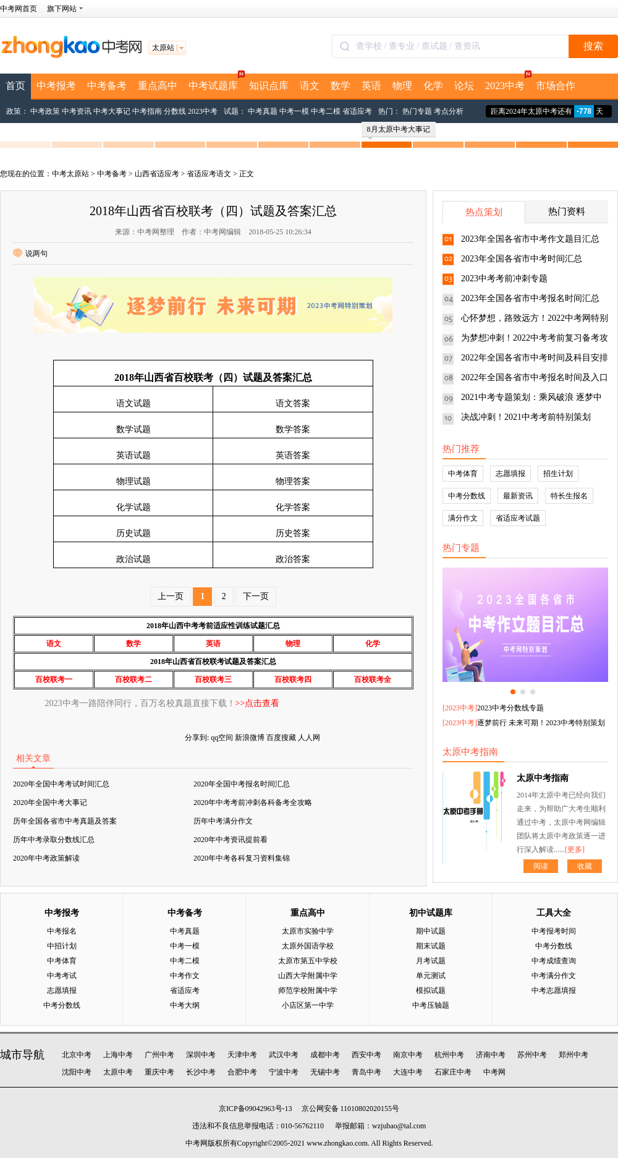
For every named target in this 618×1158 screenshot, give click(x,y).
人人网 (309, 737)
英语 (371, 85)
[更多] (575, 849)
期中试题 (431, 931)
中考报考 (56, 85)
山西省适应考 (157, 173)
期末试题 (431, 946)
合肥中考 (242, 1072)
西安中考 (366, 1054)
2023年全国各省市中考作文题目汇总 (530, 239)
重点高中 (157, 85)
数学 (340, 85)
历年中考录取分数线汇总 (54, 839)
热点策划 (483, 212)
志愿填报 (510, 473)
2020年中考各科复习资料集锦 (241, 858)
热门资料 (566, 211)
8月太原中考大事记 (398, 131)
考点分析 (449, 111)
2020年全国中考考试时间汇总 (61, 784)
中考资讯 (76, 111)
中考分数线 (466, 496)
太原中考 (118, 1072)
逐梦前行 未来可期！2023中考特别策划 (541, 722)
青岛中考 (366, 1072)
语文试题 (133, 403)
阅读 (540, 866)
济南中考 (491, 1054)
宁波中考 (283, 1072)
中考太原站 (70, 173)
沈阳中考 (76, 1072)
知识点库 (269, 85)
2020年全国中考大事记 (50, 802)
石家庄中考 (453, 1072)
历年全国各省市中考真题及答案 (65, 821)
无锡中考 (325, 1072)
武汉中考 (283, 1054)
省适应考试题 (518, 518)
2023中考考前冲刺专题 (504, 278)
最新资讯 (518, 496)
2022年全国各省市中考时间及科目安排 (534, 357)
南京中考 (408, 1054)
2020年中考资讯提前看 (230, 839)
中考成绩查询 (553, 960)
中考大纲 (185, 1005)
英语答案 (293, 455)
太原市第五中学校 (307, 960)
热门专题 (417, 111)
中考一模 (294, 111)
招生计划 (558, 473)
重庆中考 (159, 1072)
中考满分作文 (553, 975)
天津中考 (242, 1054)
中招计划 (62, 946)
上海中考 (118, 1054)
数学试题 (133, 429)
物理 (402, 85)
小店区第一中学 (308, 1005)
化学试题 (133, 507)
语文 (310, 85)
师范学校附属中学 (307, 990)
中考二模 (326, 111)
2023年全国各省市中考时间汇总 (521, 258)
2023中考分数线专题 (510, 708)
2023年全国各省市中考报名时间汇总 (530, 298)
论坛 (464, 85)
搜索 (593, 46)
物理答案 (293, 481)
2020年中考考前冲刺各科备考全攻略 (252, 802)
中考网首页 (18, 8)
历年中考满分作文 (223, 821)
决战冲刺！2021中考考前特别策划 (526, 417)
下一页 (256, 596)
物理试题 (133, 481)
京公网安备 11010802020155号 (351, 1108)
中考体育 (463, 473)
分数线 (175, 111)
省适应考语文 (209, 173)
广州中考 (159, 1054)
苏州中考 (532, 1054)
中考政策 (45, 111)
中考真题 (262, 111)
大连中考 (408, 1072)
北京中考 (76, 1054)
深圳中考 (201, 1054)
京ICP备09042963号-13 (255, 1108)
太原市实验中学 (308, 931)
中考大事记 (111, 111)
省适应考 (357, 111)
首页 (15, 85)
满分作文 (463, 518)
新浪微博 (250, 737)
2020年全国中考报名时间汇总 (241, 784)
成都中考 (325, 1054)
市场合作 (555, 85)
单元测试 (431, 975)
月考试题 (431, 960)
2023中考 (507, 82)
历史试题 (133, 533)
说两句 (30, 253)
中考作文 (185, 975)
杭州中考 (449, 1054)
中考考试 (62, 975)
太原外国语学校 (308, 946)
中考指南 (147, 111)
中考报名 (62, 931)
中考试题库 (215, 82)
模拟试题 (431, 990)
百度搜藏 (281, 737)
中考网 (494, 1072)
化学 (433, 85)
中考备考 (107, 85)
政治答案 (293, 559)
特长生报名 (569, 496)
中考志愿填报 (553, 990)
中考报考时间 (553, 931)
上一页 (171, 596)
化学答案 (293, 507)
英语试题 (133, 455)
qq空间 (222, 737)
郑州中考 (573, 1054)
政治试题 (133, 559)
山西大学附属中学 (307, 975)
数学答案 (293, 429)
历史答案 (293, 533)
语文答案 (293, 403)
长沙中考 (201, 1072)
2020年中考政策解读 (46, 858)
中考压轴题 (430, 1005)
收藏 (584, 866)
